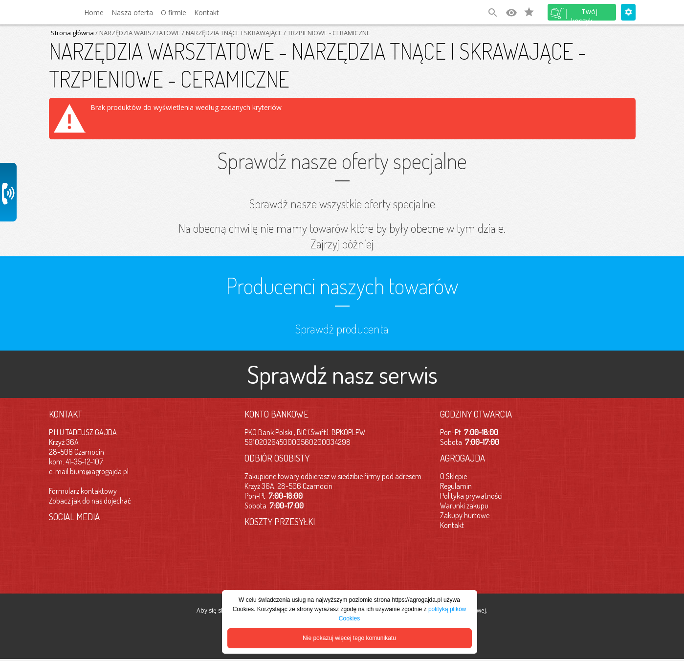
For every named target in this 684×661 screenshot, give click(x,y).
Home (94, 12)
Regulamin (456, 486)
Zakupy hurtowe (464, 515)
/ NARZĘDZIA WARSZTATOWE (137, 32)
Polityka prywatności (471, 496)
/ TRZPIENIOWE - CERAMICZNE (326, 32)
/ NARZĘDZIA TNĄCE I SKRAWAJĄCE (231, 32)
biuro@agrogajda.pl (99, 471)
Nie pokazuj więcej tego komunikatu (349, 638)
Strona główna (72, 32)
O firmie (173, 12)
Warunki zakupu (464, 505)
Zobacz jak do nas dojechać (90, 501)
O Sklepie (453, 476)
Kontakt (206, 12)
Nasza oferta (132, 12)
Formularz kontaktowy (83, 491)
